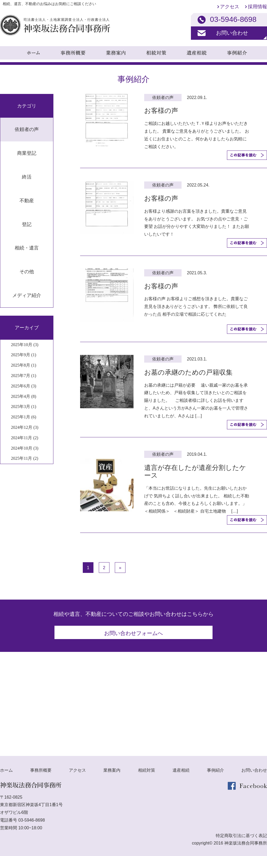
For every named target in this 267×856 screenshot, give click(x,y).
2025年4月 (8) (23, 396)
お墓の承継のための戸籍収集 (188, 372)
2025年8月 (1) (23, 365)
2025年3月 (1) (23, 406)
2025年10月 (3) (24, 344)
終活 (27, 177)
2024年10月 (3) (24, 448)
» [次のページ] (120, 567)
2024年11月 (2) (24, 437)
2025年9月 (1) (23, 354)
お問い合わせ (232, 33)
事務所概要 (41, 768)
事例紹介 (215, 768)
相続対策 (146, 768)
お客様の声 (161, 110)
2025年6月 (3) (23, 386)
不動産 (26, 200)
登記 (27, 224)
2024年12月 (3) (24, 427)
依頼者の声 (27, 129)
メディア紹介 (26, 295)
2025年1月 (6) (23, 417)
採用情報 (257, 6)
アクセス (229, 6)
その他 (26, 271)
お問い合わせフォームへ (133, 633)
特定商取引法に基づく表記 (241, 833)
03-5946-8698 (31, 818)
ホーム (6, 768)
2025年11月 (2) (24, 458)
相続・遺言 (27, 248)
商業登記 (26, 153)
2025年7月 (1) (23, 375)
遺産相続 (181, 768)
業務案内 (111, 768)
